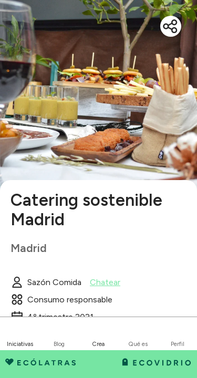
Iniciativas (20, 344)
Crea (98, 344)
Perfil (177, 344)
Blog (59, 344)
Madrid (29, 248)
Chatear (105, 282)
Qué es (138, 344)
